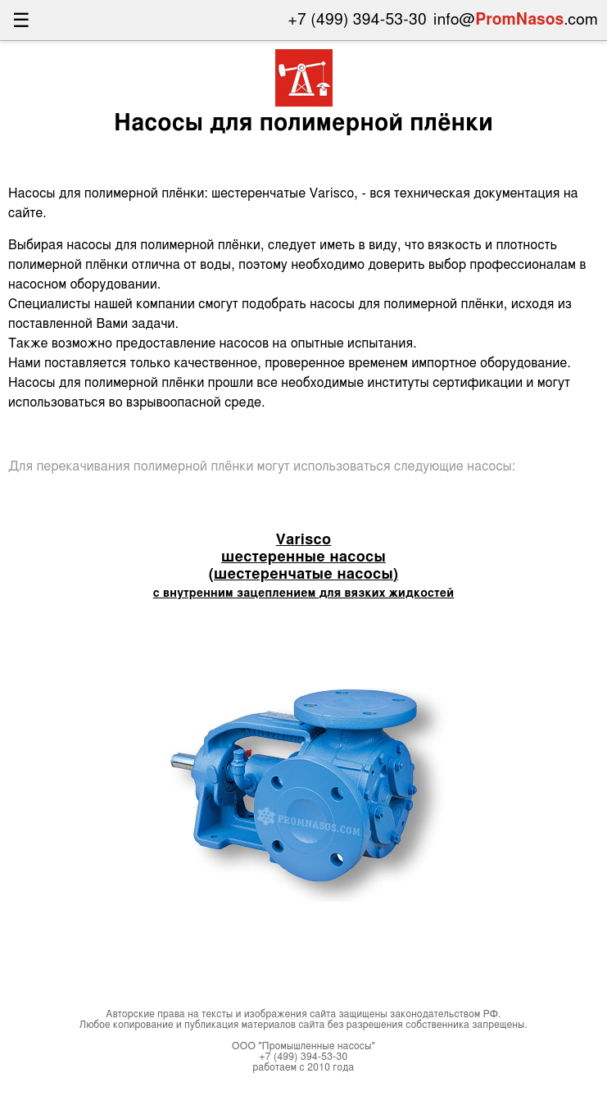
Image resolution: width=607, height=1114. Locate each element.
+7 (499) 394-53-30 (357, 20)
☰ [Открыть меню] (21, 20)
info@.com (515, 20)
